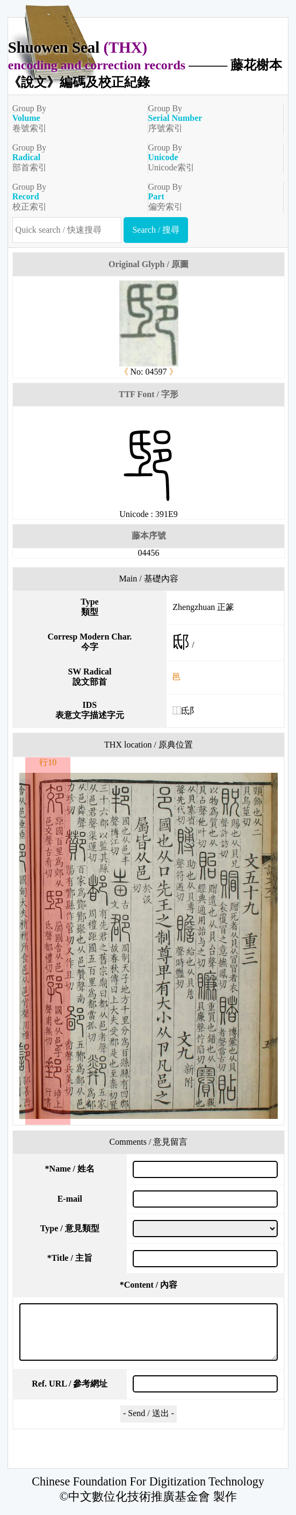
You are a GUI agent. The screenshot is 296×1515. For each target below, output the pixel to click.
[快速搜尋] (67, 230)
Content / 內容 (149, 1284)
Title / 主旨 (69, 1257)
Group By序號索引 (211, 118)
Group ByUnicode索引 (211, 157)
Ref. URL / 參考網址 (69, 1383)
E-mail (69, 1198)
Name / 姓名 (70, 1168)
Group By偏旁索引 (211, 196)
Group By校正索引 (75, 196)
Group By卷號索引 (75, 118)
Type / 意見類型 (69, 1228)
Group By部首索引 (75, 157)
